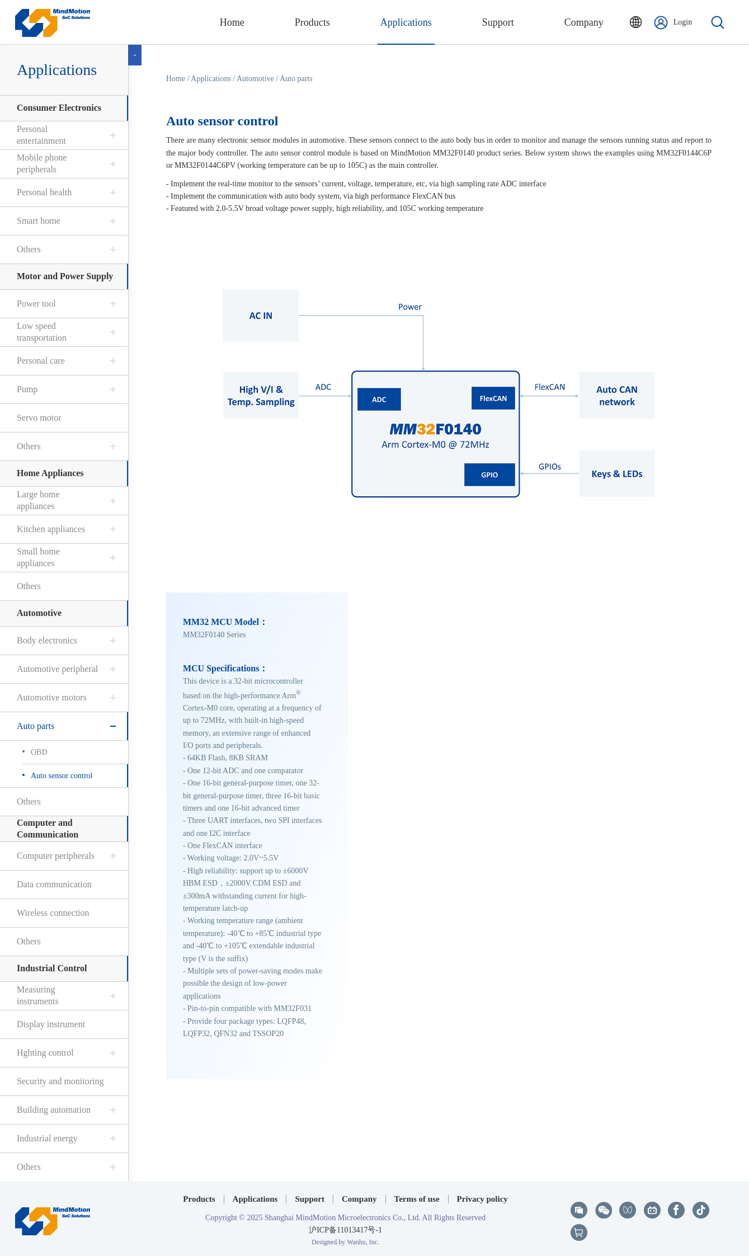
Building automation (53, 1109)
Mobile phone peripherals (41, 163)
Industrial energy (46, 1138)
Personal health (43, 192)
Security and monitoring (59, 1081)
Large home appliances (37, 500)
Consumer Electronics (58, 107)
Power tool (35, 303)
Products (199, 1198)
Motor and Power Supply (64, 276)
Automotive (38, 613)
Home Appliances (49, 473)
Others (28, 249)
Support (309, 1198)
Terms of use (417, 1198)
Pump (26, 389)
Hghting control (44, 1052)
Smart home (38, 220)
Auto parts (35, 726)
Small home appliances (37, 557)
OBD (38, 752)
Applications (56, 69)
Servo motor (38, 417)
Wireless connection (52, 913)
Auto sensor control (61, 776)
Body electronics (46, 640)
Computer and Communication (47, 828)
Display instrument (50, 1024)
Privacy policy (482, 1198)
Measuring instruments (37, 995)
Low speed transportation (41, 331)
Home (176, 78)
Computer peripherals (55, 855)
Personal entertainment (40, 134)
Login (673, 23)
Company (359, 1198)
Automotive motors (51, 697)
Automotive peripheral (56, 669)
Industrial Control (51, 968)
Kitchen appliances (50, 529)
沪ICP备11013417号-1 (345, 1230)
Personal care (40, 360)
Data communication (53, 884)
